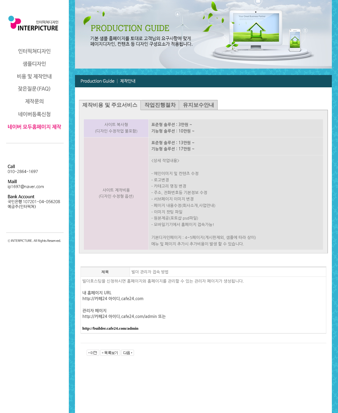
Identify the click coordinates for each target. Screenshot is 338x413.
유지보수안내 (198, 105)
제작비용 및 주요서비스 (109, 105)
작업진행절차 (160, 105)
